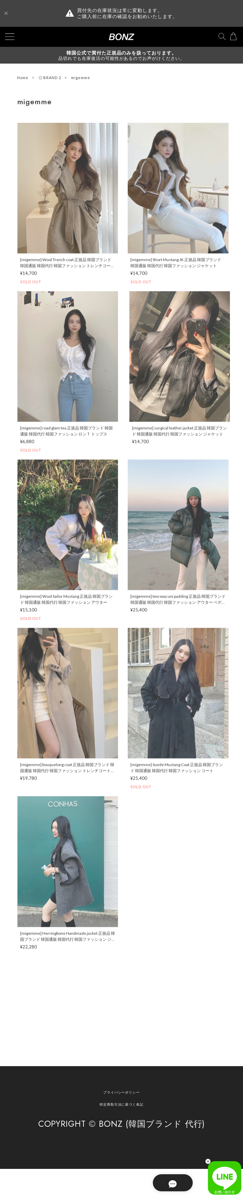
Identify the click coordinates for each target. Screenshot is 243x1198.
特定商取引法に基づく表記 (122, 1104)
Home (22, 78)
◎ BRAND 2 (50, 78)
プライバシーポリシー (121, 1092)
